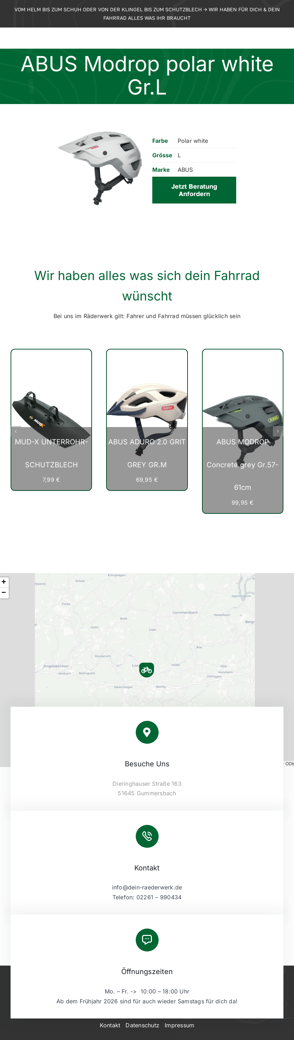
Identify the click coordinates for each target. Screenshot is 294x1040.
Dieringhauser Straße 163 (147, 783)
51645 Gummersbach (147, 793)
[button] (16, 431)
